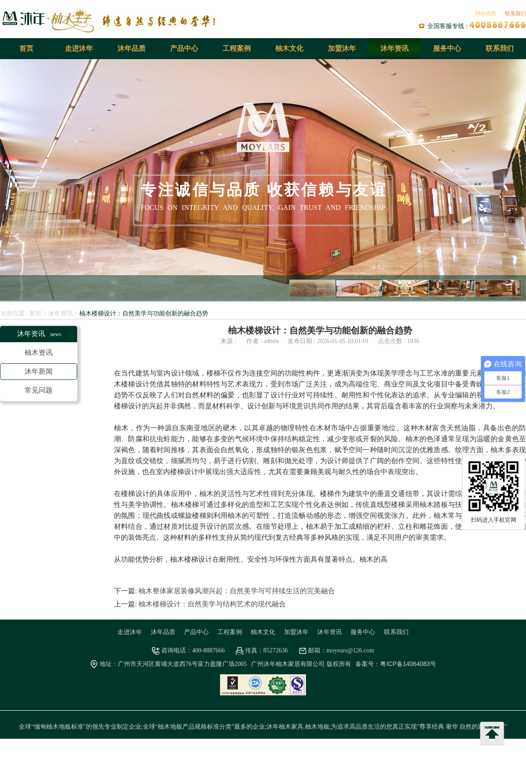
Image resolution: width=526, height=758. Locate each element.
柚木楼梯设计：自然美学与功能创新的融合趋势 (143, 313)
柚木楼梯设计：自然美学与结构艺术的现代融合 (212, 604)
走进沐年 (79, 48)
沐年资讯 (394, 48)
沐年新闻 (39, 371)
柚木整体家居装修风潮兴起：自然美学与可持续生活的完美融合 (237, 591)
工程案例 (237, 48)
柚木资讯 (39, 352)
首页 (26, 48)
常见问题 (39, 390)
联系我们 (515, 14)
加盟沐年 (342, 48)
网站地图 (485, 14)
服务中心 (447, 48)
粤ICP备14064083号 (408, 663)
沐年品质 (131, 48)
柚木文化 (289, 48)
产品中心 (184, 48)
